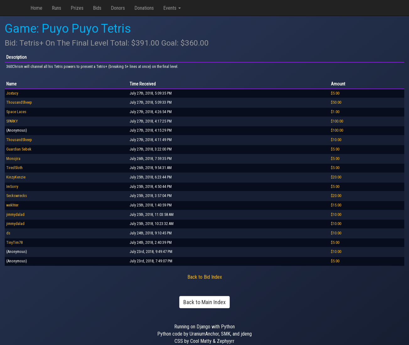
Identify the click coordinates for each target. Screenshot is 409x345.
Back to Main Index (204, 302)
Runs (56, 8)
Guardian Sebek (18, 149)
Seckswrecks (16, 196)
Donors (118, 8)
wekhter (12, 205)
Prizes (77, 8)
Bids (97, 8)
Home (36, 8)
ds (8, 233)
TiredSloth (14, 168)
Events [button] (172, 8)
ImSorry (12, 186)
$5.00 (335, 93)
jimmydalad (15, 214)
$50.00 (336, 102)
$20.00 (336, 177)
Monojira (13, 158)
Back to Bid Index (204, 277)
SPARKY (12, 121)
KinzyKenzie (15, 177)
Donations (144, 8)
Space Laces (16, 112)
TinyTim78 (14, 242)
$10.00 (336, 140)
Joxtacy (12, 93)
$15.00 (336, 205)
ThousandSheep (19, 102)
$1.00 (335, 112)
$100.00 (337, 121)
